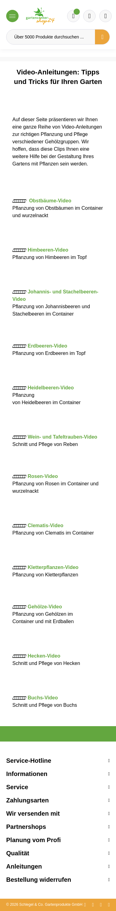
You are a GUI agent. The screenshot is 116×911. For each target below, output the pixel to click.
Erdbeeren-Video (47, 345)
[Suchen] (102, 37)
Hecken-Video (44, 655)
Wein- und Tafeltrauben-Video (62, 437)
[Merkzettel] (73, 16)
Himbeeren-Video (48, 250)
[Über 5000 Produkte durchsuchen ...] (50, 37)
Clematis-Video (45, 525)
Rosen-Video (43, 476)
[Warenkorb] (89, 16)
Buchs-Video (43, 697)
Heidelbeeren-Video (51, 387)
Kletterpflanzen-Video (53, 567)
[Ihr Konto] (105, 16)
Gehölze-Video (45, 606)
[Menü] (12, 16)
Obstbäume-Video (50, 200)
